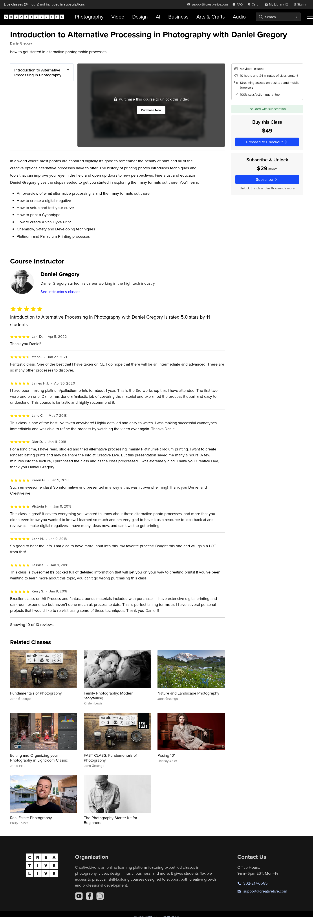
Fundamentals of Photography (36, 693)
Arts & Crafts (210, 16)
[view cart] (253, 4)
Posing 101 (166, 755)
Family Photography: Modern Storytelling (109, 695)
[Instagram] (100, 896)
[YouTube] (79, 896)
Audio (239, 16)
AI (158, 16)
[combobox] (278, 17)
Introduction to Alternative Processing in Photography (37, 72)
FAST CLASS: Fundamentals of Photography (110, 758)
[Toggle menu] (310, 17)
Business (178, 16)
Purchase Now (151, 110)
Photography (89, 16)
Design (140, 16)
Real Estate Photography (31, 817)
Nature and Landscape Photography (188, 693)
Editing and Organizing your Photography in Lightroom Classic (39, 758)
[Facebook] (89, 896)
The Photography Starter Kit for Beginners (110, 820)
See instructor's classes (60, 291)
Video (117, 16)
